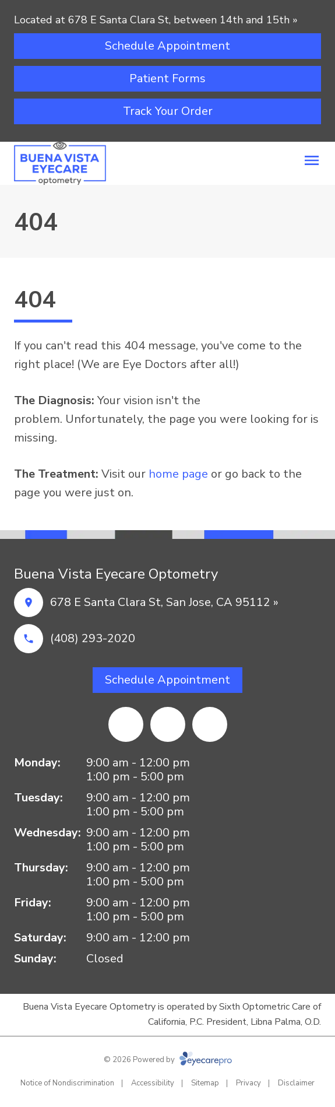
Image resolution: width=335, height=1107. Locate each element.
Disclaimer (296, 1083)
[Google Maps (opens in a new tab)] (209, 724)
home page (178, 474)
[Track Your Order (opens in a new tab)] (167, 111)
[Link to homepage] (60, 163)
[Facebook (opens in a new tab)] (125, 724)
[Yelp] (167, 724)
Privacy (248, 1083)
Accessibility (152, 1083)
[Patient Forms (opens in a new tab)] (167, 79)
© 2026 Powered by (168, 1060)
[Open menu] (311, 160)
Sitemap (205, 1083)
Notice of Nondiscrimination (67, 1083)
